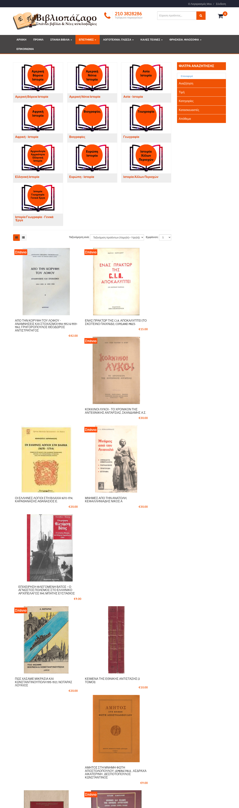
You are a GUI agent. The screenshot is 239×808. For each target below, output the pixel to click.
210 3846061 (42, 691)
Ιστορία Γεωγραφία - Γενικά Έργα (34, 218)
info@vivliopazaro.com (29, 697)
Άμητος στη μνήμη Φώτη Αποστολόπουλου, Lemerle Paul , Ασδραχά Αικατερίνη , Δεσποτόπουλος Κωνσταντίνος (146, 522)
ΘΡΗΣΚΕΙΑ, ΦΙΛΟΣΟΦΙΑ (185, 39)
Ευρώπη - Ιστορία (81, 177)
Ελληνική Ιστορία (27, 177)
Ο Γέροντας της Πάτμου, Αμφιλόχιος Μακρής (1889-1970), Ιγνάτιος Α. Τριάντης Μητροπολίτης (143, 619)
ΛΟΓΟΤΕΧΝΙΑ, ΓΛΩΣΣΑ (118, 39)
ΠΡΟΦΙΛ (38, 39)
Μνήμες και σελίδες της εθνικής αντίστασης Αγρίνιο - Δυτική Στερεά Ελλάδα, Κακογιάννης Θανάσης (92, 619)
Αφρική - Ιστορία (26, 137)
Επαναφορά (185, 76)
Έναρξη (41, 654)
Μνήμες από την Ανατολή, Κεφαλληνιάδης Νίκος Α (90, 419)
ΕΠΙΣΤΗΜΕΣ (87, 39)
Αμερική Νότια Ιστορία (84, 96)
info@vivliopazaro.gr (190, 758)
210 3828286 (25, 691)
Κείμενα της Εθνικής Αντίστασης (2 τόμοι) (86, 517)
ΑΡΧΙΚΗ (21, 39)
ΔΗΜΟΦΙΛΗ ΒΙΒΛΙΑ (137, 742)
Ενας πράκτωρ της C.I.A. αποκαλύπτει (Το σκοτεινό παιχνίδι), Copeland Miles (90, 323)
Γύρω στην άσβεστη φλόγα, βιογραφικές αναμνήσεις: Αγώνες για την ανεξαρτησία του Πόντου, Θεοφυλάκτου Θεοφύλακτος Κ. (37, 621)
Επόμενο (148, 654)
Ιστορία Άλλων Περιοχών (140, 177)
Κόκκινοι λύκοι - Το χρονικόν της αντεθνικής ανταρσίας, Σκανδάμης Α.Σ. (146, 323)
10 (135, 654)
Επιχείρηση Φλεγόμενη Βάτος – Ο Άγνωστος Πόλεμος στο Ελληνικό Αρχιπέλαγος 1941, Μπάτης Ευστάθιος (142, 424)
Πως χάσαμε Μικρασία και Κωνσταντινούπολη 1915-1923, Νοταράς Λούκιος (36, 519)
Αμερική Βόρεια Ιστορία (31, 96)
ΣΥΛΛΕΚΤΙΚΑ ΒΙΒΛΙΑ (137, 736)
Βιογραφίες (77, 137)
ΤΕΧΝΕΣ (131, 753)
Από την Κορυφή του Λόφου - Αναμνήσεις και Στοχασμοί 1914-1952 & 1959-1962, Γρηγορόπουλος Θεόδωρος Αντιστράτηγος (38, 326)
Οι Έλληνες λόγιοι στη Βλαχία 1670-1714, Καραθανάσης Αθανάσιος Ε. (38, 421)
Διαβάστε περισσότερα (32, 777)
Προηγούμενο (62, 654)
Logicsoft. (62, 799)
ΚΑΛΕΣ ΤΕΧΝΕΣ (151, 39)
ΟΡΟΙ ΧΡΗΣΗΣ (80, 747)
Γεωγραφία (131, 137)
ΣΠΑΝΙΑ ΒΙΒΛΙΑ (61, 39)
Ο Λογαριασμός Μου (200, 4)
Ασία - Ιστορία (133, 96)
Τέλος (164, 654)
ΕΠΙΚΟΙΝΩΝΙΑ (25, 49)
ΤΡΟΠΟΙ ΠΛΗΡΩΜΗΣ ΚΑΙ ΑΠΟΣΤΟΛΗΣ (93, 742)
